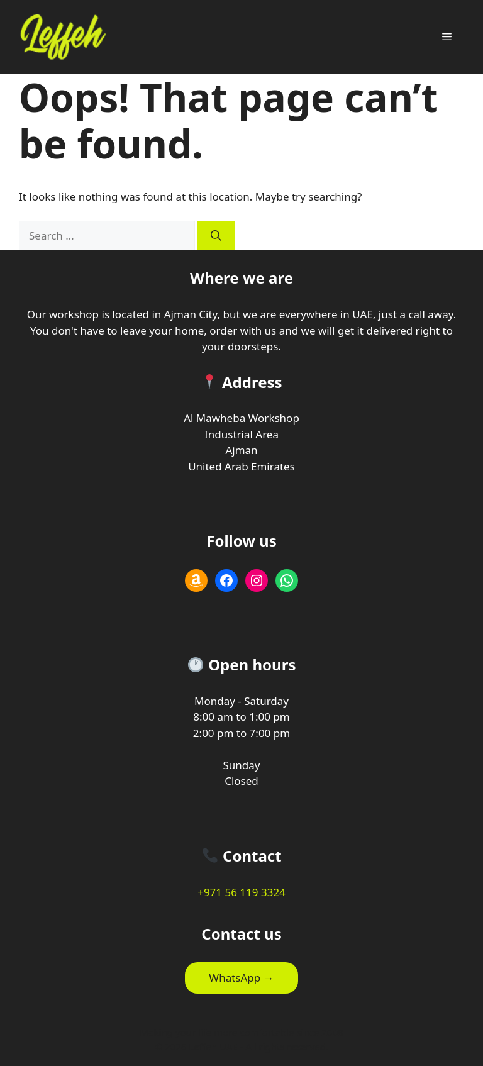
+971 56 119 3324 (241, 892)
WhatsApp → (241, 977)
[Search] (216, 236)
